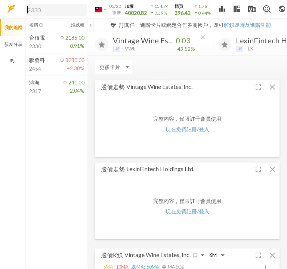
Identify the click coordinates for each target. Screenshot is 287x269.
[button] (54, 9)
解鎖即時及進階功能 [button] (247, 25)
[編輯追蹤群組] (12, 61)
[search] (56, 10)
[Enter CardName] (113, 67)
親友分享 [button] (13, 44)
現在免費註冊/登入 (187, 129)
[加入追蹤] (101, 44)
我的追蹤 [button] (13, 27)
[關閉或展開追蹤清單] (90, 25)
